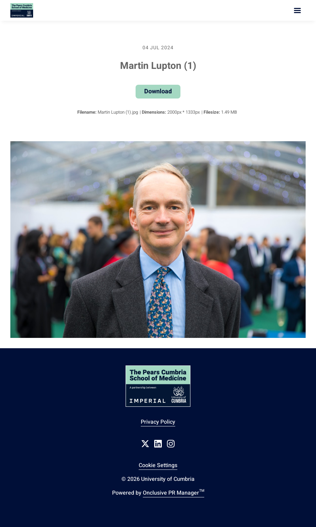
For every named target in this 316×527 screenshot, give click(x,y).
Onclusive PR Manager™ (173, 493)
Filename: (87, 112)
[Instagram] (171, 443)
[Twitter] (145, 443)
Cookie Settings (158, 465)
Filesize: (212, 112)
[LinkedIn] (158, 443)
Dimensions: (154, 112)
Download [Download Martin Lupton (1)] (158, 91)
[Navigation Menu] (297, 10)
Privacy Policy (158, 422)
